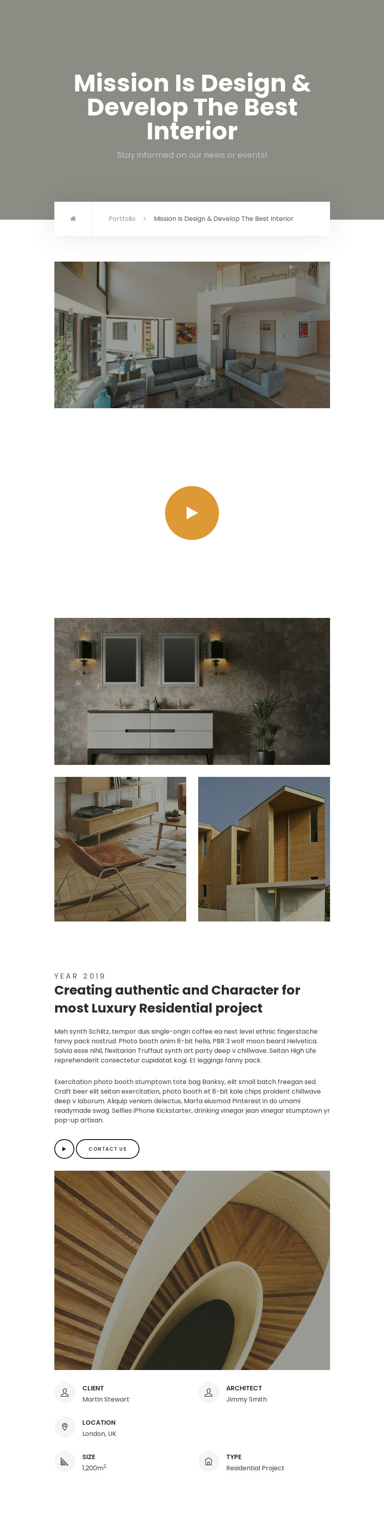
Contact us (108, 1149)
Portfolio (122, 218)
